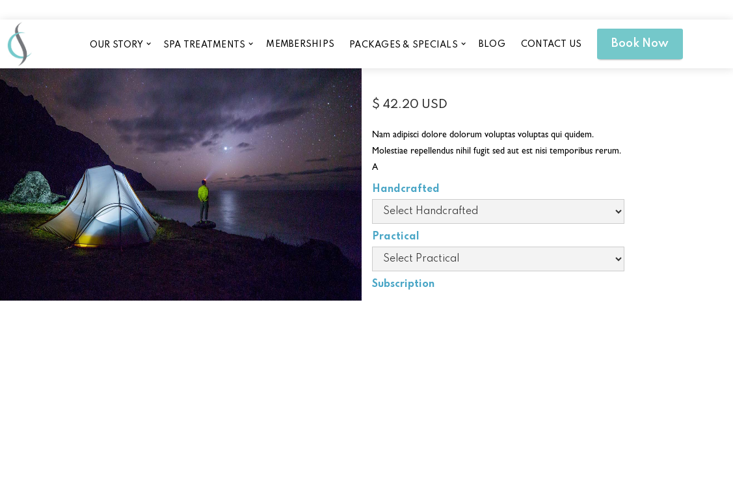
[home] (20, 43)
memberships (300, 44)
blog (492, 44)
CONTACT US (551, 44)
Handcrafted (406, 189)
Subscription (403, 284)
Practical (396, 237)
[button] (119, 44)
